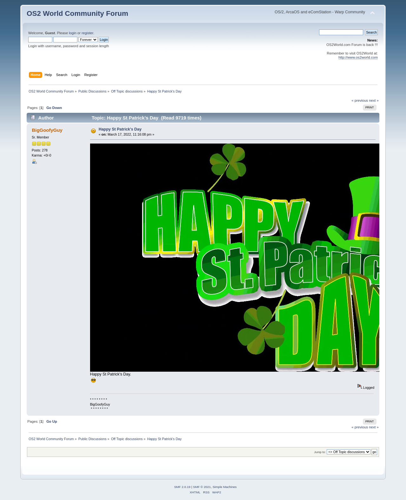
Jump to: (320, 452)
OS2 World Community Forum (77, 13)
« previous (359, 100)
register (87, 33)
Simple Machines (225, 487)
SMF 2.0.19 (182, 487)
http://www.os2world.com (358, 57)
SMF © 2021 (202, 487)
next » (374, 100)
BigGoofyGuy (47, 130)
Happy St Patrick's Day (120, 129)
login (72, 33)
